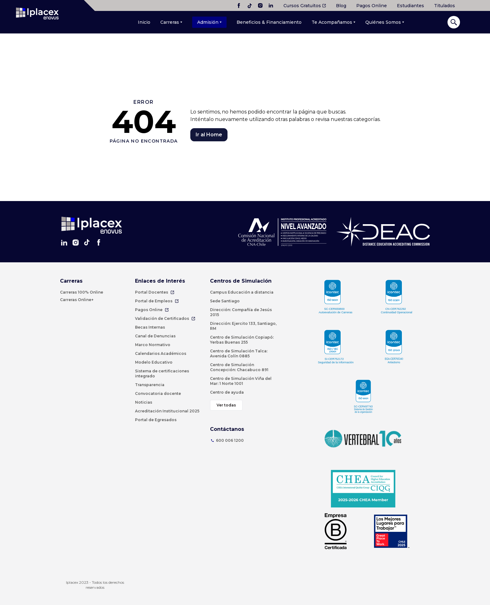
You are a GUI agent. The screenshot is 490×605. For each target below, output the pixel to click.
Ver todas (226, 405)
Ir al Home (209, 135)
